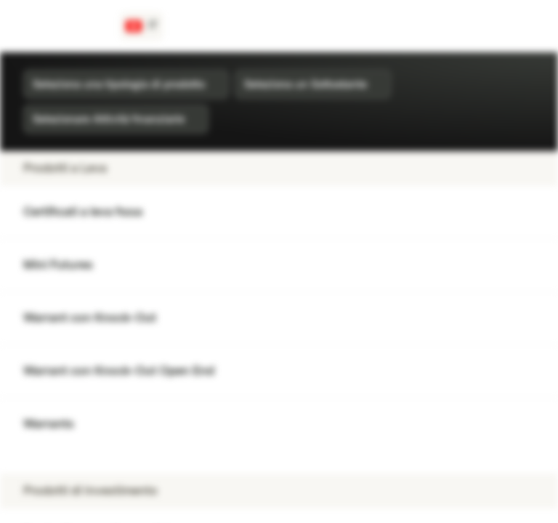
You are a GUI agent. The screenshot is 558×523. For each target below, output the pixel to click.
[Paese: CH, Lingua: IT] (141, 26)
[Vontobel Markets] (62, 26)
